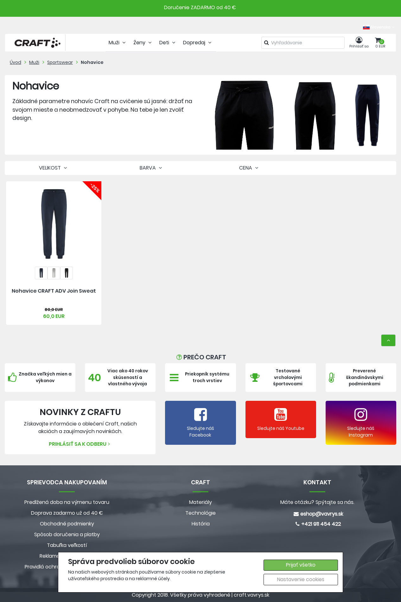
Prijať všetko (300, 564)
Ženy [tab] (143, 42)
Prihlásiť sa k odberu (80, 444)
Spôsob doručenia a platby (67, 534)
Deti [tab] (168, 42)
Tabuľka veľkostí (67, 545)
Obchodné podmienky (67, 523)
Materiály (200, 502)
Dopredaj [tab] (198, 42)
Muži (34, 62)
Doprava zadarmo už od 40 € (67, 513)
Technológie (200, 513)
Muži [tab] (118, 42)
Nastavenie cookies (300, 579)
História (201, 523)
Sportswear (60, 62)
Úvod (15, 62)
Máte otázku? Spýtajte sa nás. (317, 502)
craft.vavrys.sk (251, 595)
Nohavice (92, 62)
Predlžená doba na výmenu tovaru (66, 502)
